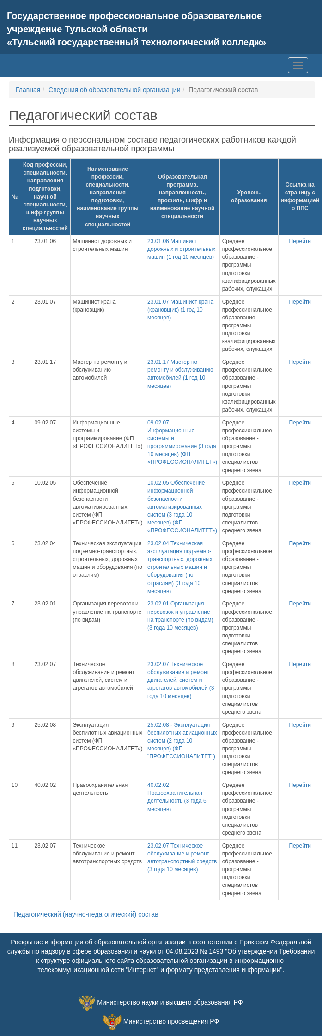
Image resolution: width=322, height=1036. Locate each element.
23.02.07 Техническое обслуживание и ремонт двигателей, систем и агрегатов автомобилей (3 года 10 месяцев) (180, 680)
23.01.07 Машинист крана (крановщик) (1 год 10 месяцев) (180, 310)
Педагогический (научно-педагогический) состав (85, 914)
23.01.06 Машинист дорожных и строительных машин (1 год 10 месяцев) (181, 249)
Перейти (300, 241)
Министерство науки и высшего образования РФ (170, 1002)
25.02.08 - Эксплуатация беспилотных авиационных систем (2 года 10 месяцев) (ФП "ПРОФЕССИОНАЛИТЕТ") (182, 741)
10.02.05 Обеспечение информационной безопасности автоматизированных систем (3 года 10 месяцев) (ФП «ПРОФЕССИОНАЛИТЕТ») (182, 507)
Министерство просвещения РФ (171, 1021)
